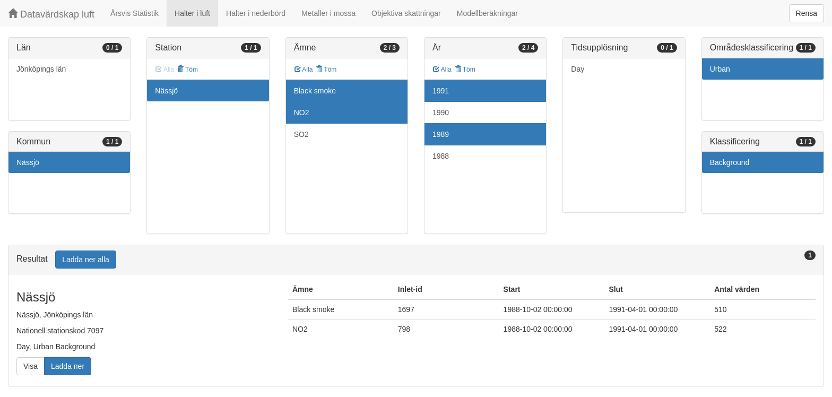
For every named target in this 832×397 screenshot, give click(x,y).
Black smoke (315, 91)
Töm (187, 69)
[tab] (416, 259)
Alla (303, 69)
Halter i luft (192, 13)
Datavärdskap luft (51, 14)
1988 (440, 156)
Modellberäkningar (487, 13)
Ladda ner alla (85, 259)
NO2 (301, 112)
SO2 (301, 134)
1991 (440, 91)
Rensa (806, 13)
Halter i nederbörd (255, 13)
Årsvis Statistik (134, 13)
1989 (440, 134)
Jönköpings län (41, 69)
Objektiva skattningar (406, 13)
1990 (440, 112)
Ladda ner (67, 366)
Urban (720, 69)
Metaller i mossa (328, 13)
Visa (30, 366)
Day (577, 69)
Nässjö (27, 162)
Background (730, 162)
